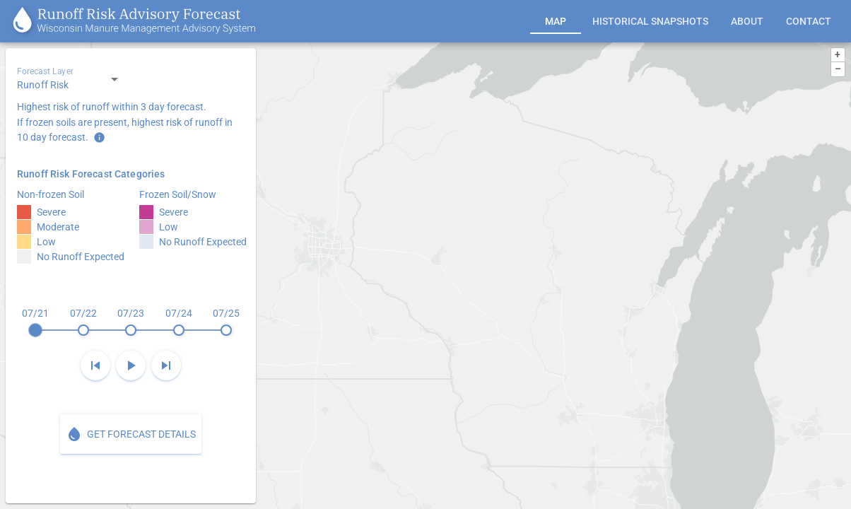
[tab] (555, 21)
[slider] (130, 321)
